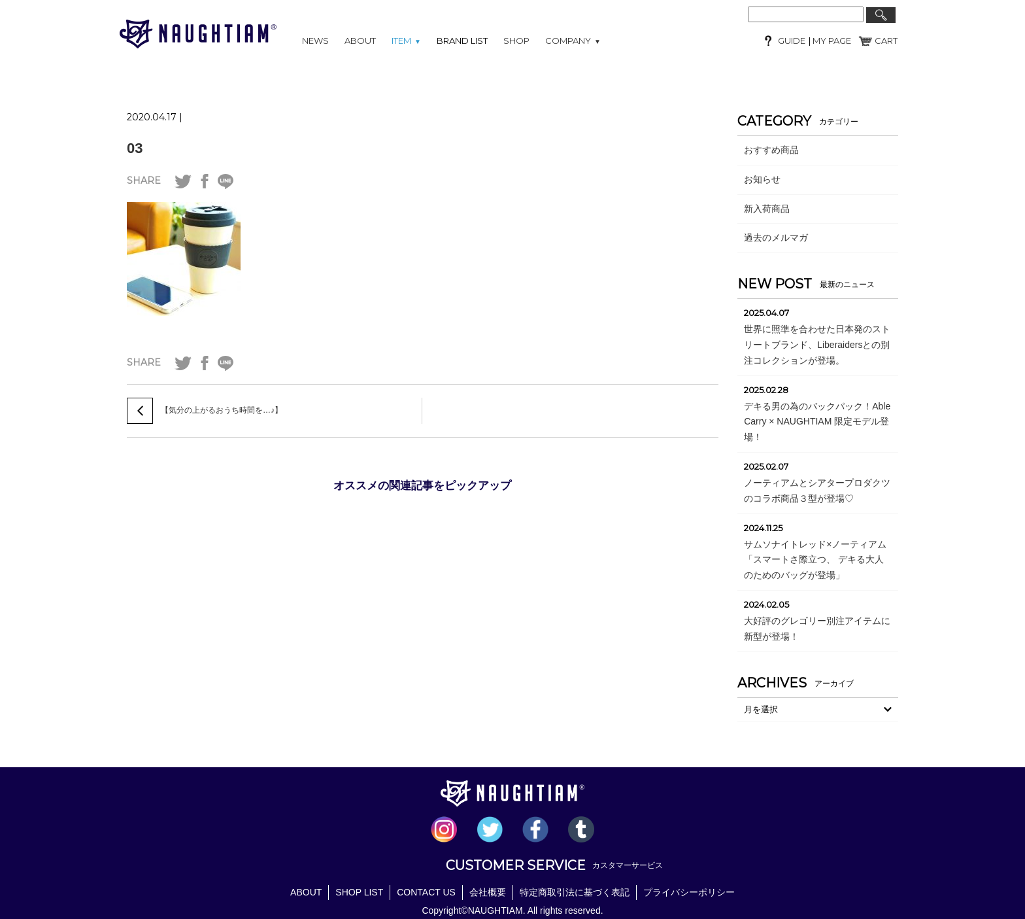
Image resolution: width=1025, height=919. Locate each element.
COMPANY (573, 40)
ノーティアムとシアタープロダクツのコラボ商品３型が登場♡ (817, 490)
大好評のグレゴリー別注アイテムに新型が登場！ (817, 629)
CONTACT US (426, 892)
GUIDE (791, 40)
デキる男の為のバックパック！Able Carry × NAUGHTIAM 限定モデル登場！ (817, 422)
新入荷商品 (767, 208)
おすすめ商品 (771, 150)
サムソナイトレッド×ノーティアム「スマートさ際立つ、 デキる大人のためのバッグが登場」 (815, 560)
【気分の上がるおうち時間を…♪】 (221, 410)
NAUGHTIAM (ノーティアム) (198, 34)
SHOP (516, 40)
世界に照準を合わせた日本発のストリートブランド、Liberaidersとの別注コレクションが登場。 (817, 345)
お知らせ (762, 179)
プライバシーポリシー (689, 892)
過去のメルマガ (776, 237)
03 (135, 148)
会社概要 (487, 892)
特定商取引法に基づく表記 (575, 892)
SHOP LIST (359, 892)
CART (886, 40)
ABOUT (360, 40)
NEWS (315, 40)
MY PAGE (831, 40)
